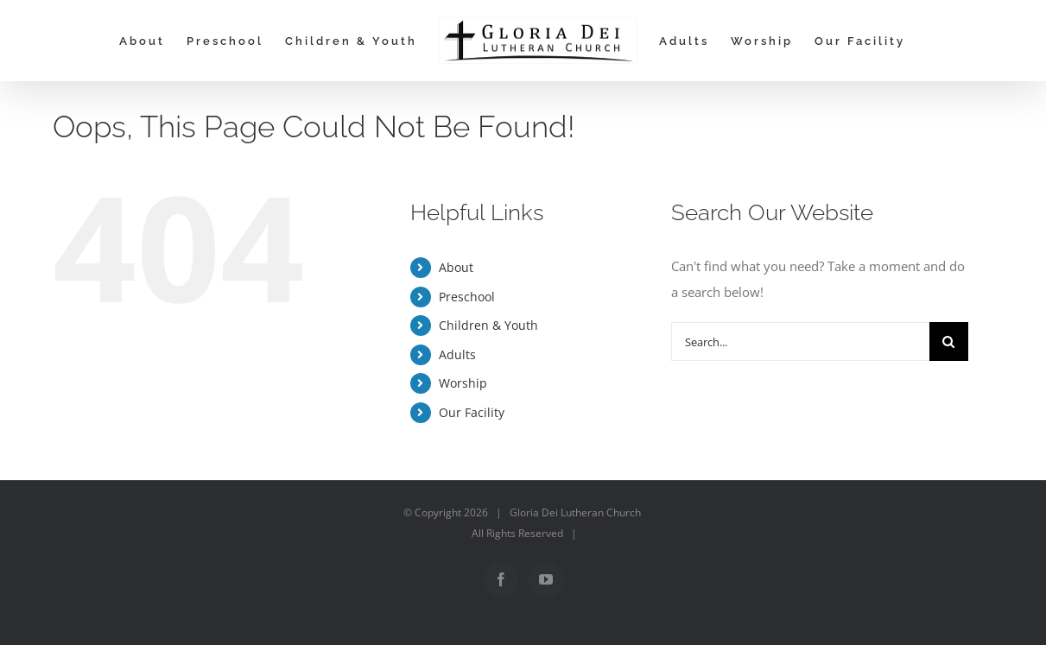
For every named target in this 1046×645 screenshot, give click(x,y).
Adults (457, 354)
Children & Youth (488, 325)
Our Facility (471, 412)
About (456, 267)
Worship (463, 383)
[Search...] (800, 341)
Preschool (467, 296)
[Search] (948, 341)
